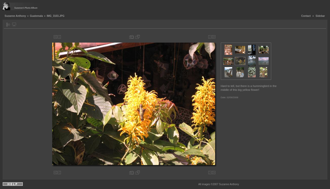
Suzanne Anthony (15, 16)
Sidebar (320, 16)
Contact (306, 16)
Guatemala (36, 16)
